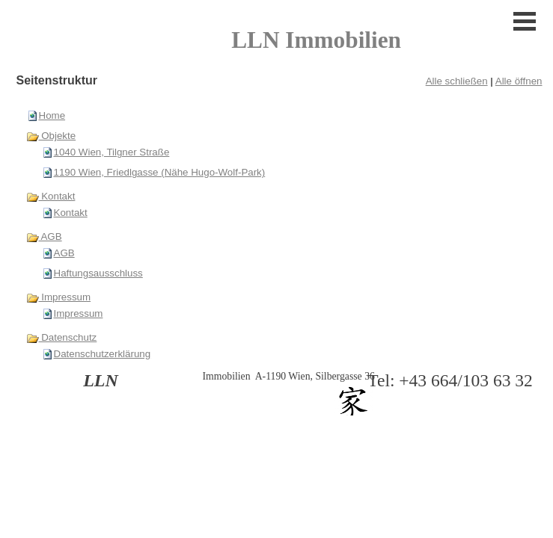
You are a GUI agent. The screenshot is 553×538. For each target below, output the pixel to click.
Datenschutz (61, 337)
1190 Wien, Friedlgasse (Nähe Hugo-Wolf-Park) (160, 172)
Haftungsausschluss (98, 273)
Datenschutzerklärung (102, 353)
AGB (44, 236)
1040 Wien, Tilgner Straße (112, 152)
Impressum (58, 297)
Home (52, 115)
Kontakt (51, 196)
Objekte (51, 135)
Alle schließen (457, 81)
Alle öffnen (519, 81)
